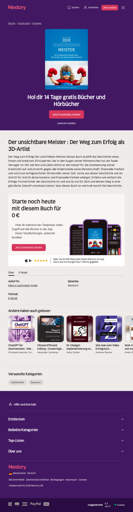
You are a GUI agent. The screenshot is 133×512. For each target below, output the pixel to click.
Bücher (12, 23)
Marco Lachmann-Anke (22, 285)
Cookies (83, 479)
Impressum (71, 479)
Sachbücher (24, 23)
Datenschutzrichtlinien (37, 479)
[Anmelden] (90, 7)
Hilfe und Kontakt (22, 404)
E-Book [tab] (23, 272)
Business (37, 23)
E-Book (12, 298)
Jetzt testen (109, 7)
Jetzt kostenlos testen (66, 114)
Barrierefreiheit (17, 479)
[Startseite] (36, 7)
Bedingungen (57, 479)
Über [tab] (11, 272)
